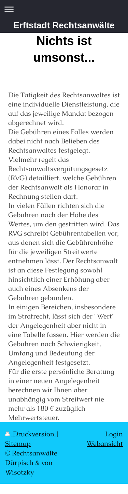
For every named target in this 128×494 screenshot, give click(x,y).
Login (114, 433)
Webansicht (105, 443)
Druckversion (30, 433)
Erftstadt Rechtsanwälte (63, 25)
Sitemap (18, 443)
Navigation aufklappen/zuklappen (64, 9)
